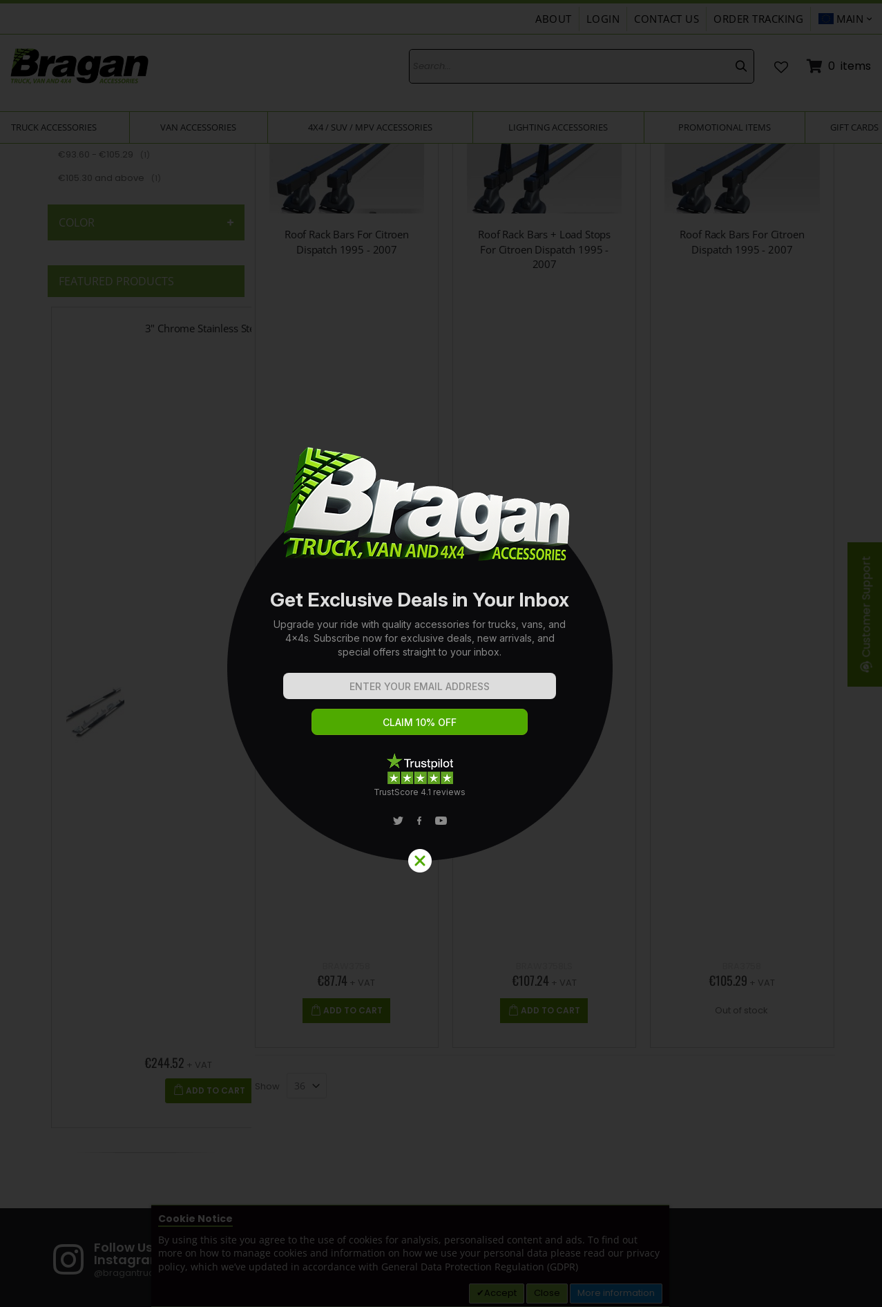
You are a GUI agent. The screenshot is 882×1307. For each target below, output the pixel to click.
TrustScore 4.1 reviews (420, 792)
